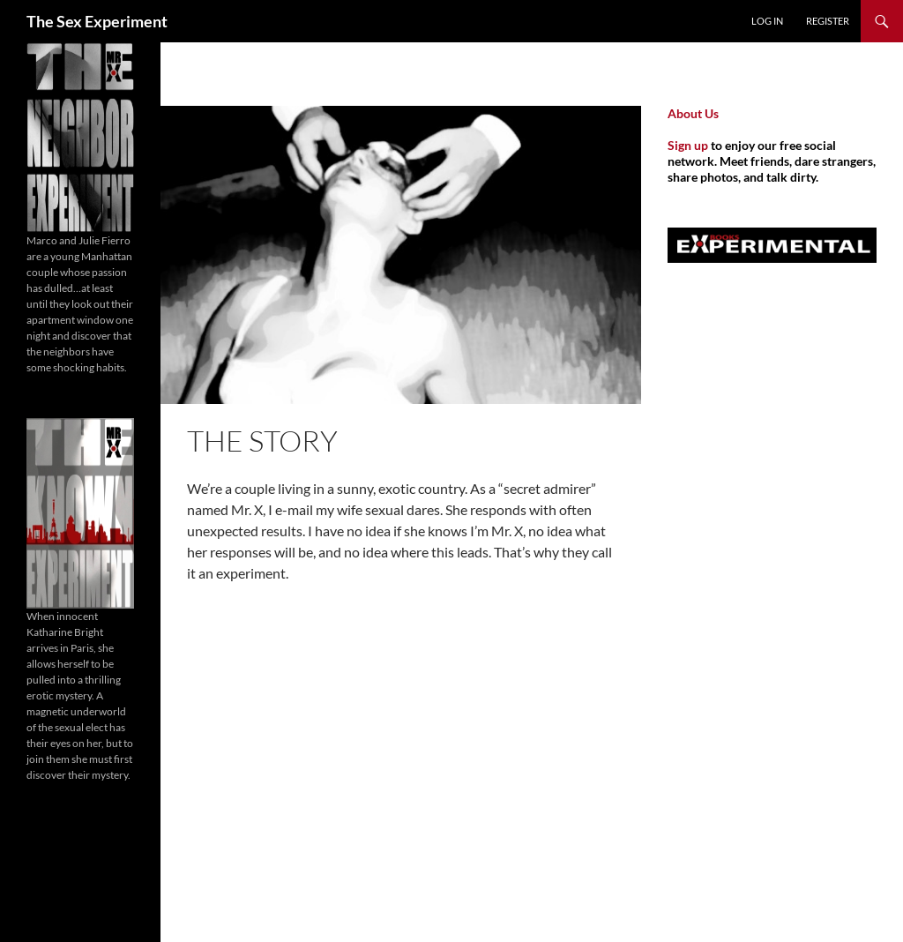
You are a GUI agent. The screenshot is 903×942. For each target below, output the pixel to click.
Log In (767, 20)
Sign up (688, 145)
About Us (693, 113)
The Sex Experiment (97, 21)
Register (827, 20)
